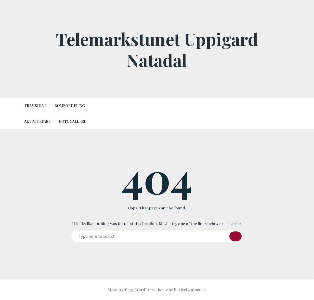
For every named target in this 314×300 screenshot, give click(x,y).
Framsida (34, 105)
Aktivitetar (36, 121)
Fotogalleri (72, 121)
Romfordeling (69, 105)
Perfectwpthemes (190, 289)
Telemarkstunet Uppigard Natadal (157, 49)
